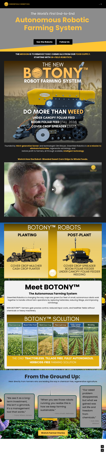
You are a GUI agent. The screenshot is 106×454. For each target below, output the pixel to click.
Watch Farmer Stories (53, 432)
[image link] (16, 4)
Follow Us (65, 41)
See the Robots (44, 41)
